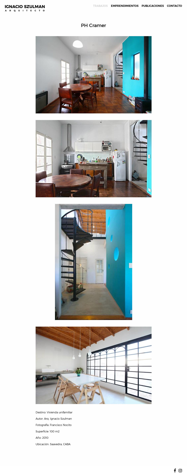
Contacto (174, 6)
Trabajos (100, 6)
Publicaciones (153, 6)
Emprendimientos (124, 6)
